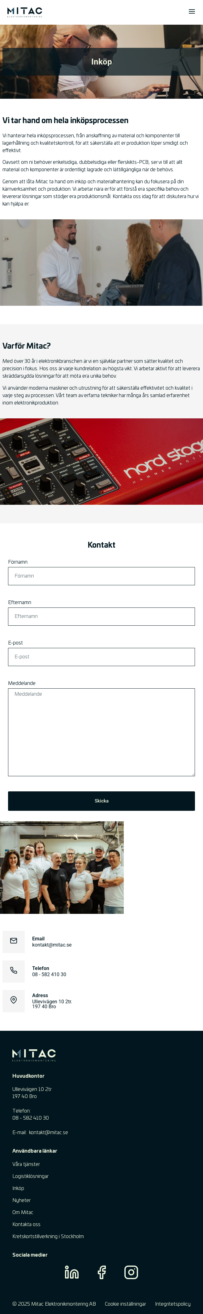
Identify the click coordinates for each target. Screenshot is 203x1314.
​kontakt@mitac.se (48, 1132)
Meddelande (22, 683)
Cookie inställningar (125, 1304)
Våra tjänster (26, 1164)
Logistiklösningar (30, 1176)
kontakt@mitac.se (51, 945)
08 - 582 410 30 (49, 974)
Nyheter (21, 1200)
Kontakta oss (26, 1224)
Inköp (18, 1188)
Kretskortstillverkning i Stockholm (48, 1236)
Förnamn (18, 562)
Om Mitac (22, 1212)
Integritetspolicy (173, 1304)
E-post (15, 642)
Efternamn (19, 602)
